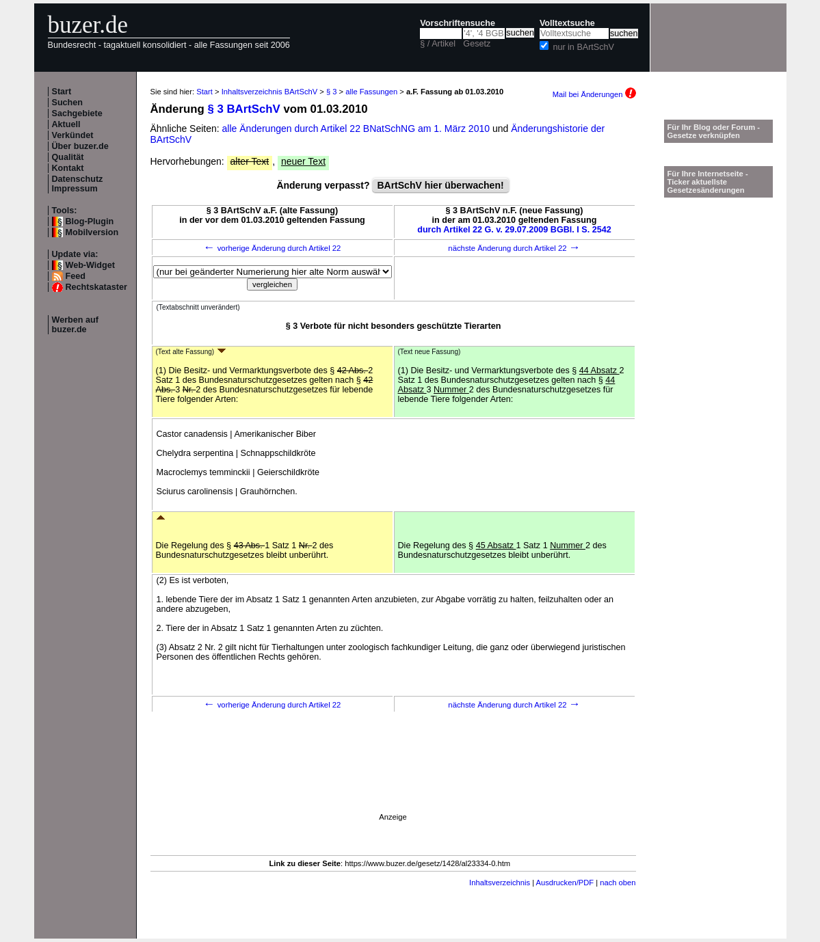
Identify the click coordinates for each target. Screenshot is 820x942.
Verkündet (73, 135)
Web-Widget (90, 265)
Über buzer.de (80, 146)
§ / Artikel (437, 44)
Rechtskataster (96, 287)
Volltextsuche (567, 23)
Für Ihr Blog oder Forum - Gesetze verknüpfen (714, 131)
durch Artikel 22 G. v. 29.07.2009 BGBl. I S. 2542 (514, 229)
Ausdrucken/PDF (565, 882)
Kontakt (68, 168)
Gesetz (476, 44)
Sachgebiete (77, 113)
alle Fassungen (371, 92)
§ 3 (331, 92)
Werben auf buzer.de (75, 324)
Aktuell (66, 124)
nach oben (617, 882)
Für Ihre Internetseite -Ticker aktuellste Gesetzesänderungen (707, 182)
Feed (75, 276)
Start (62, 91)
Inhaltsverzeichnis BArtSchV (270, 92)
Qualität (68, 157)
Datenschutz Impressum (77, 183)
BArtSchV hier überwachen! (440, 185)
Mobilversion (92, 232)
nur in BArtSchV (583, 47)
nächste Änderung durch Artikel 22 (514, 248)
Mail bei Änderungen (594, 94)
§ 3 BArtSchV (243, 109)
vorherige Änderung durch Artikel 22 (272, 248)
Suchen (67, 102)
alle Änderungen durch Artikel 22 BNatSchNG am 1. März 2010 (357, 128)
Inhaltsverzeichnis (499, 882)
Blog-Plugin (90, 221)
